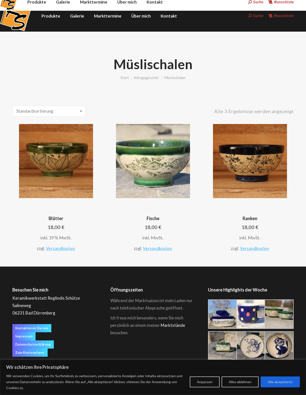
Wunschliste (281, 16)
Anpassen (204, 382)
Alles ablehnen (240, 382)
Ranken (250, 218)
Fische (153, 218)
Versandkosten (60, 248)
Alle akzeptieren (280, 382)
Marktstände (173, 325)
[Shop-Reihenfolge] (48, 111)
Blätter (56, 218)
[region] (153, 377)
